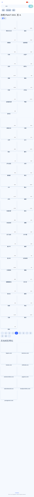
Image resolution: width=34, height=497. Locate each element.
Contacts (17, 492)
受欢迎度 (8, 10)
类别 (3, 10)
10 (5, 336)
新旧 (14, 10)
